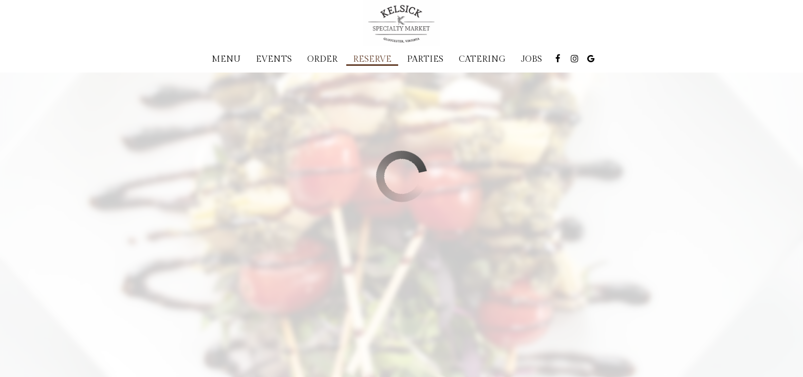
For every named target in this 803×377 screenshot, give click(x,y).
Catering (482, 59)
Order (322, 59)
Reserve (372, 59)
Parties (425, 59)
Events (274, 59)
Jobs (531, 59)
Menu (226, 59)
